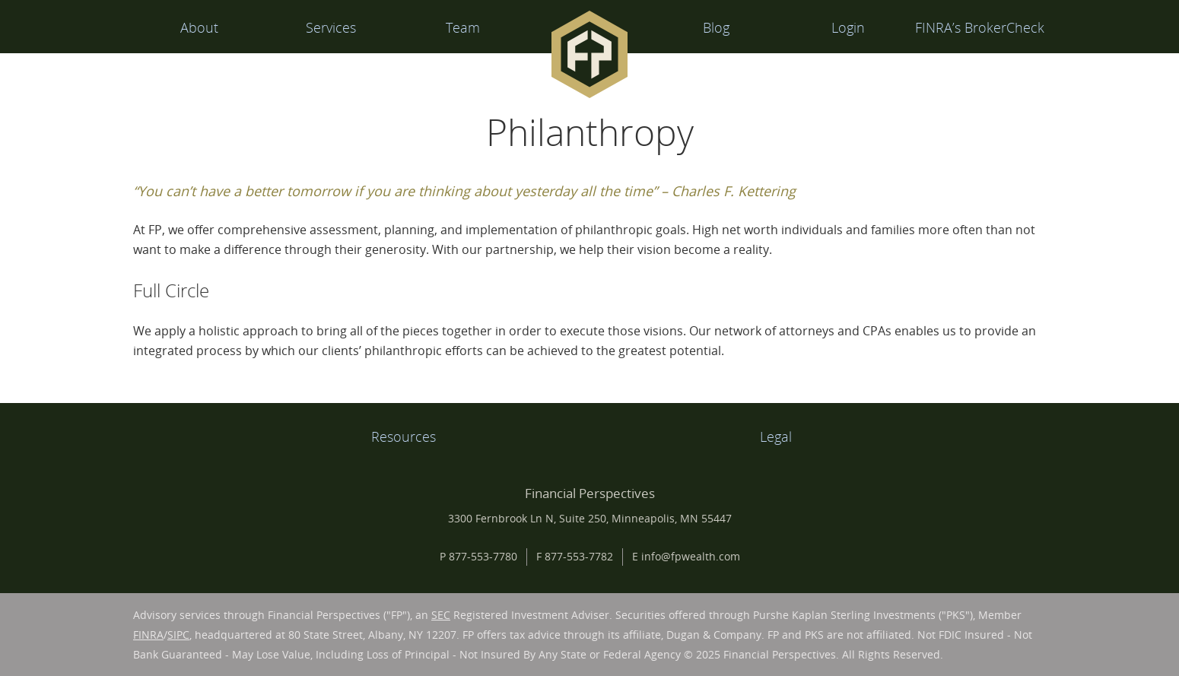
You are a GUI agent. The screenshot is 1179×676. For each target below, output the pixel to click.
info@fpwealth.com (690, 556)
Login (848, 27)
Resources (403, 436)
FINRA (148, 634)
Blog (716, 27)
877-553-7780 (483, 556)
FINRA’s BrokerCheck (979, 27)
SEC (440, 615)
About (199, 27)
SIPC (178, 634)
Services (331, 27)
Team (463, 27)
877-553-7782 (579, 556)
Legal (776, 436)
